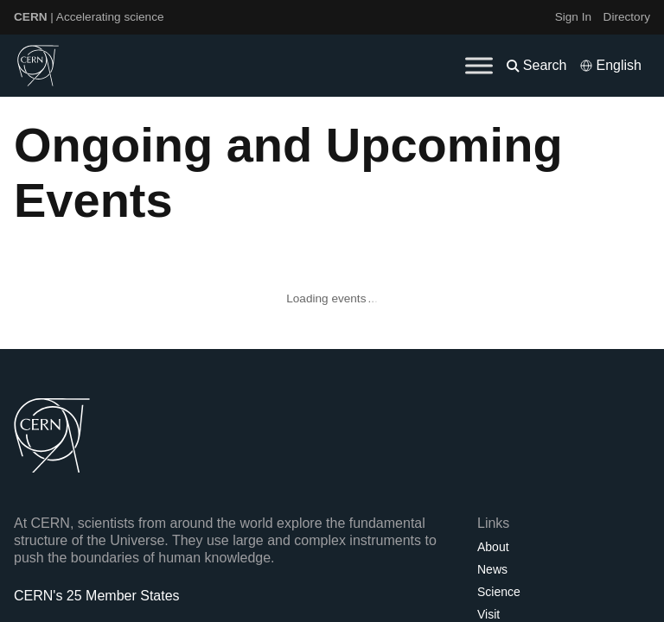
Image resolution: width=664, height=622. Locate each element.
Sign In (573, 16)
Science (498, 592)
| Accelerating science (89, 16)
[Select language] (610, 65)
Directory (626, 16)
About (493, 547)
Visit (488, 614)
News (492, 569)
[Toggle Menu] (479, 65)
